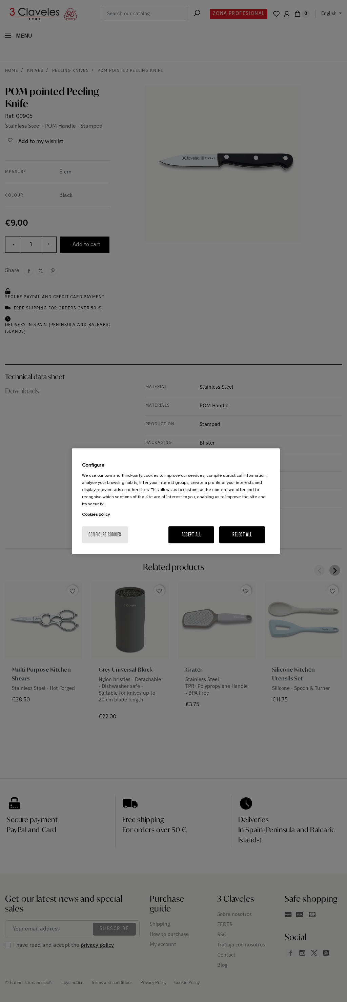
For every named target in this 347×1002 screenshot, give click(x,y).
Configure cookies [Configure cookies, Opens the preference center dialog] (104, 534)
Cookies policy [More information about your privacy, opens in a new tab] (96, 514)
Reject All (242, 534)
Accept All (191, 534)
